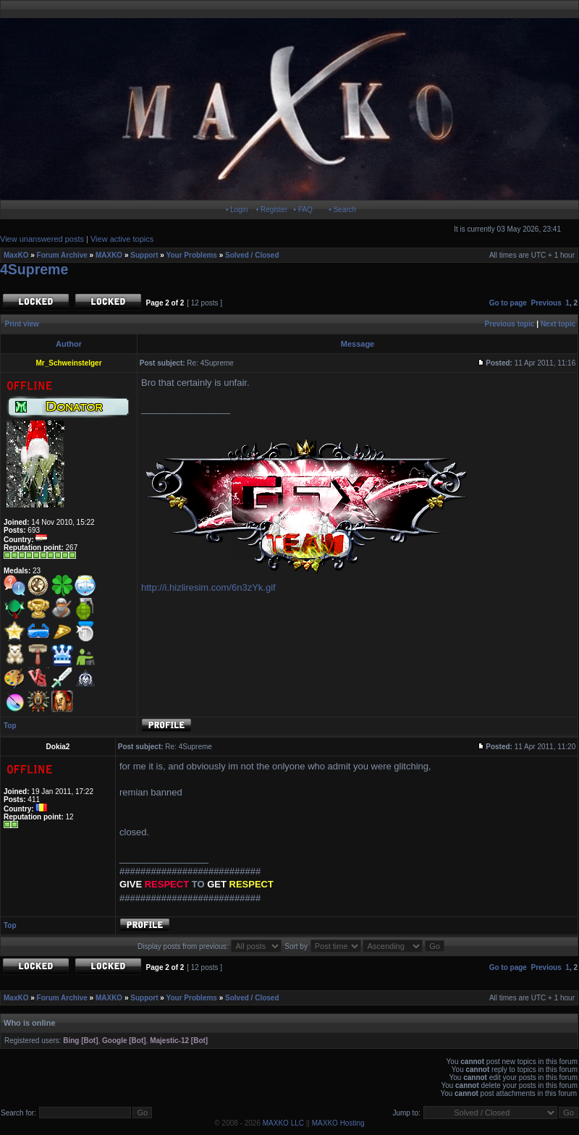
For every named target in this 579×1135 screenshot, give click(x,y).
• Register (272, 210)
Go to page (508, 303)
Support (144, 255)
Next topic (558, 324)
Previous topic (510, 324)
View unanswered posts (42, 239)
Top (10, 726)
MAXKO (109, 255)
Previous (546, 303)
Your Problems (191, 255)
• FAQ (303, 210)
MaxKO (16, 255)
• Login (237, 210)
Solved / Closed (252, 255)
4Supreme (34, 269)
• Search (342, 210)
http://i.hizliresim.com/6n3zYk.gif (208, 587)
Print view (22, 324)
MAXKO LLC (283, 1123)
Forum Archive (62, 255)
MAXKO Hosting (338, 1123)
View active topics (121, 239)
